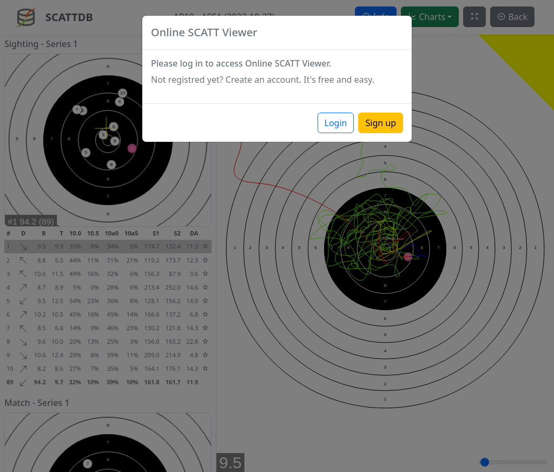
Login (336, 123)
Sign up (380, 123)
